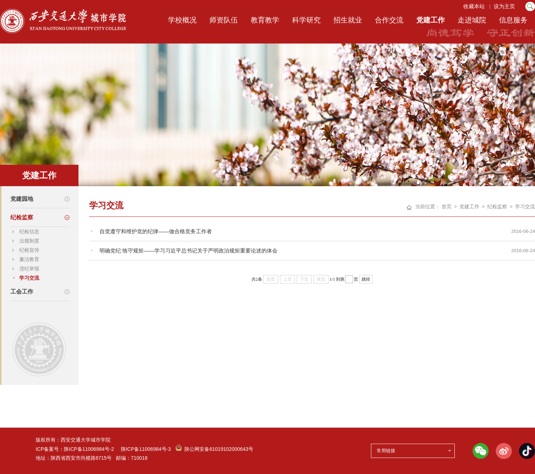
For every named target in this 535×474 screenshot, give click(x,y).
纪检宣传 (29, 250)
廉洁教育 (29, 259)
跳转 (366, 279)
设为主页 (505, 6)
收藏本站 (474, 6)
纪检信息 (29, 231)
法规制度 (29, 241)
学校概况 (182, 20)
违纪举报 (29, 268)
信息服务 (513, 20)
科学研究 (306, 20)
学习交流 (29, 278)
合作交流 (389, 20)
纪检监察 (497, 206)
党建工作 (430, 20)
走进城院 (472, 20)
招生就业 (347, 20)
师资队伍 (223, 20)
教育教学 (265, 20)
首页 (447, 206)
